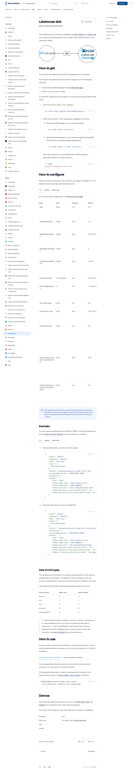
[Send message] (94, 757)
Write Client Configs (75, 196)
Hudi (75, 34)
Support (112, 3)
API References (56, 10)
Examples (109, 28)
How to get (110, 21)
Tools (46, 10)
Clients (39, 10)
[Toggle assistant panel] (85, 3)
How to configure (112, 25)
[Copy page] (86, 21)
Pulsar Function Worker (54, 434)
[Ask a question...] (67, 756)
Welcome (8, 10)
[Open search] (63, 3)
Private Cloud (24, 10)
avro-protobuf (59, 632)
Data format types (112, 32)
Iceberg (81, 34)
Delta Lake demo (80, 720)
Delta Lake (92, 34)
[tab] (40, 189)
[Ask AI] (93, 111)
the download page (76, 88)
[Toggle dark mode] (131, 3)
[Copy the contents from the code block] (89, 111)
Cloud (16, 10)
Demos (108, 38)
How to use (110, 35)
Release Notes (68, 10)
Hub (33, 10)
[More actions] (94, 21)
